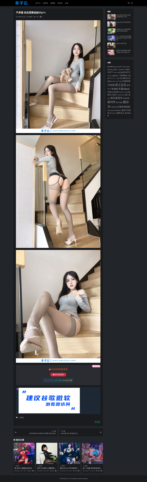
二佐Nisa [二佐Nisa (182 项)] (122, 75)
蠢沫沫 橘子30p (121, 43)
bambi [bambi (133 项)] (110, 66)
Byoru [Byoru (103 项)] (115, 67)
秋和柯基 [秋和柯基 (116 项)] (126, 98)
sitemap (85, 478)
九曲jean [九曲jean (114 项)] (114, 75)
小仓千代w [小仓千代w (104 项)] (118, 81)
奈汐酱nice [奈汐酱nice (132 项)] (124, 78)
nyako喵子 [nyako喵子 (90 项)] (121, 70)
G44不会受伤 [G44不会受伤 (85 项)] (126, 67)
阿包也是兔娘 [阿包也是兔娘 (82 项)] (111, 110)
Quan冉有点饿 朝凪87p (123, 23)
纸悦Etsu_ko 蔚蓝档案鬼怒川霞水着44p (123, 30)
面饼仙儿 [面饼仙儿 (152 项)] (120, 113)
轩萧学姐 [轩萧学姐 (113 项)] (114, 107)
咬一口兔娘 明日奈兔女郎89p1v (92, 469)
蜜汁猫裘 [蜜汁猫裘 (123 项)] (119, 102)
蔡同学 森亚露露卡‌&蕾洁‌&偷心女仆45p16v (123, 51)
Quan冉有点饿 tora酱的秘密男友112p (123, 16)
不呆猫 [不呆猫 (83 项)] (109, 75)
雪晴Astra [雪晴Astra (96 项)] (118, 110)
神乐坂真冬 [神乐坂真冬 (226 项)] (116, 98)
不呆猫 (21, 417)
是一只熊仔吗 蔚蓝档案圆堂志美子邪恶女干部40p (123, 38)
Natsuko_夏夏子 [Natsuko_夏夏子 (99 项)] (112, 70)
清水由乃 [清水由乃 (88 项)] (121, 92)
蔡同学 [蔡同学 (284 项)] (111, 102)
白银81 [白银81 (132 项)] (114, 94)
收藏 (97, 422)
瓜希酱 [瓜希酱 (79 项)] (126, 92)
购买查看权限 (58, 374)
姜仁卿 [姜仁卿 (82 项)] (113, 81)
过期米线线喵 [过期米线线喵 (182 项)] (123, 106)
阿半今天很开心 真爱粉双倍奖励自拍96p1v (46, 469)
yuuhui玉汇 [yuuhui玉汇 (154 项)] (125, 72)
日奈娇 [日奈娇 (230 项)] (111, 85)
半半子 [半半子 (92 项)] (111, 78)
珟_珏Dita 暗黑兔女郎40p (23, 468)
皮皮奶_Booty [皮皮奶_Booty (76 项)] (120, 95)
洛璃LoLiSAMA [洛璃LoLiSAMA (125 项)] (113, 92)
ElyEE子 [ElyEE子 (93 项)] (120, 67)
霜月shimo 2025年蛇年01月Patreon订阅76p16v (69, 469)
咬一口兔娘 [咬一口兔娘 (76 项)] (116, 78)
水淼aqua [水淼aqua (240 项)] (123, 88)
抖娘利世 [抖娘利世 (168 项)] (126, 81)
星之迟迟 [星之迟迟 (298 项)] (120, 85)
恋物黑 (30, 17)
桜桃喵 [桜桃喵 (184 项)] (114, 88)
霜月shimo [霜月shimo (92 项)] (113, 113)
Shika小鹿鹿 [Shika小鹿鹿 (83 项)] (116, 72)
